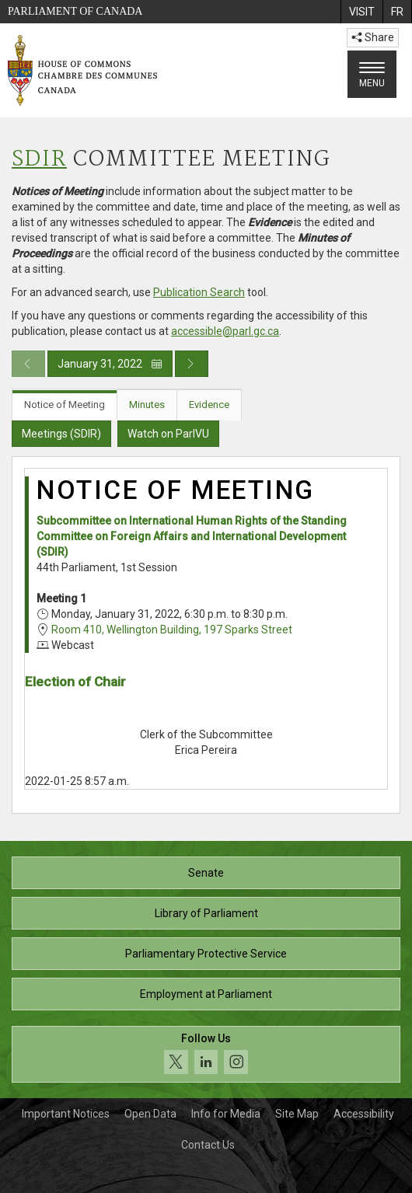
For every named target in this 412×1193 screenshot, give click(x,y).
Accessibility (363, 1114)
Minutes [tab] (147, 404)
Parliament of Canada (75, 11)
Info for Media (225, 1114)
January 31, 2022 (110, 364)
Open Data (150, 1114)
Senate (206, 873)
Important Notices (66, 1114)
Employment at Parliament (206, 994)
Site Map (297, 1114)
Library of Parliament (206, 913)
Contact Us (208, 1145)
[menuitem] (361, 11)
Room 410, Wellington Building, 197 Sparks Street (171, 629)
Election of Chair (75, 681)
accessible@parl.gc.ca (225, 331)
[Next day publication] (191, 364)
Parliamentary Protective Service (206, 953)
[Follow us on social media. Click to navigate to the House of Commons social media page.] (206, 1054)
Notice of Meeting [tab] (64, 404)
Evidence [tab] (209, 404)
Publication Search (199, 292)
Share (372, 37)
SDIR (39, 159)
